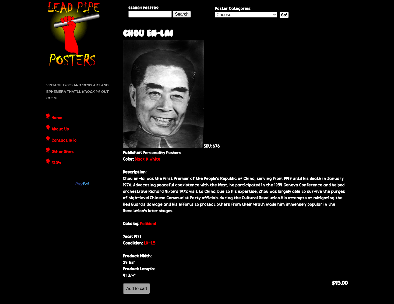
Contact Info (64, 140)
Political (148, 224)
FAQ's (56, 163)
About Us (60, 129)
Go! (284, 15)
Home (57, 118)
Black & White (147, 159)
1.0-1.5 (150, 243)
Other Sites (63, 152)
